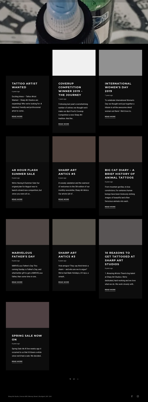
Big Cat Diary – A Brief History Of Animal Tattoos (120, 173)
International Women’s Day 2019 (118, 87)
